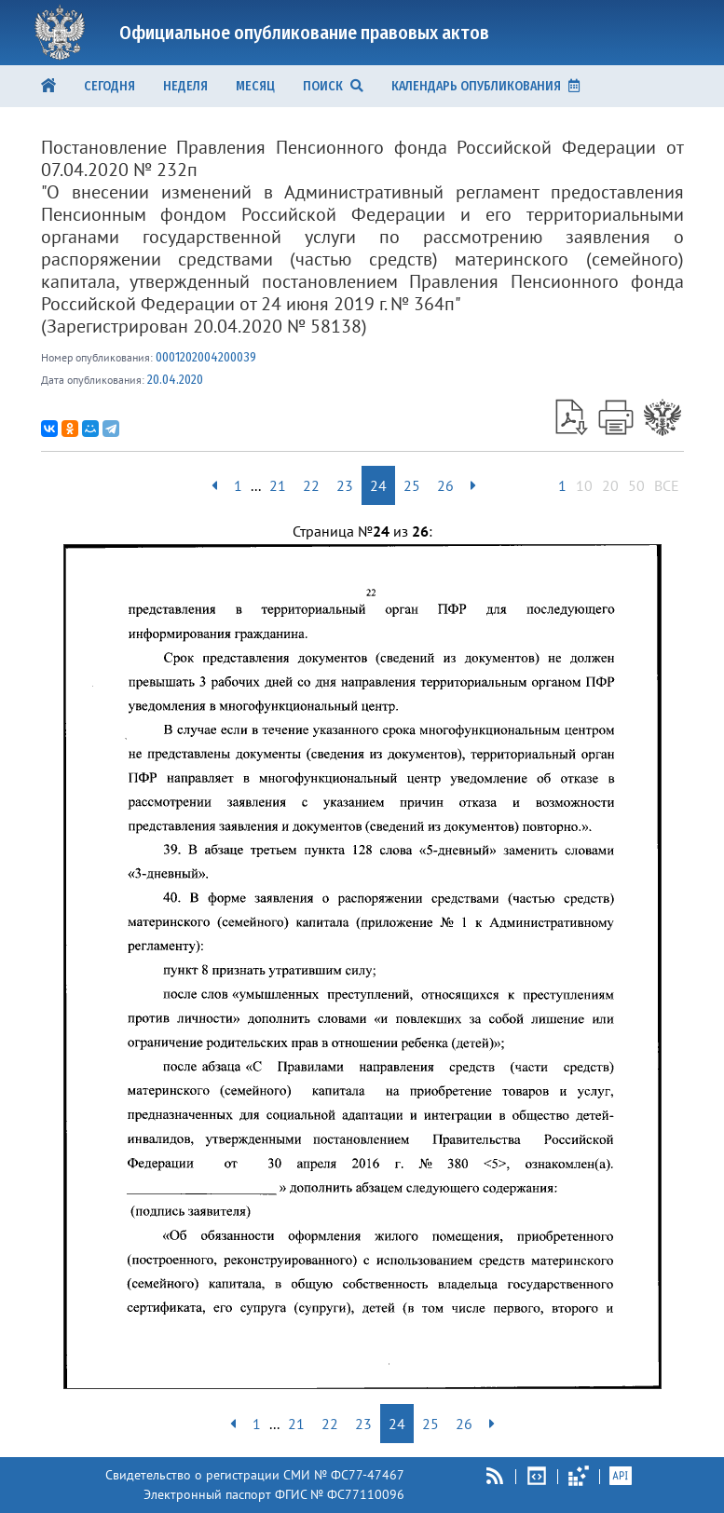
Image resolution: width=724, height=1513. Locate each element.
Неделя (185, 86)
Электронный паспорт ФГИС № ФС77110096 (273, 1494)
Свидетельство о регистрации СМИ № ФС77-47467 (254, 1474)
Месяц (255, 86)
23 (344, 485)
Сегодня (109, 86)
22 (311, 485)
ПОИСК (333, 86)
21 (277, 485)
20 (610, 485)
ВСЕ (666, 485)
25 (411, 485)
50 (636, 485)
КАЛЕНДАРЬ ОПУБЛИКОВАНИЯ (485, 86)
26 (445, 485)
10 (584, 485)
